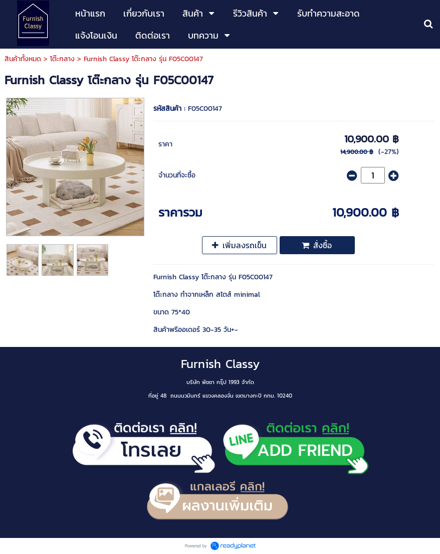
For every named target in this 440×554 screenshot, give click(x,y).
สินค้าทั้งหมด (23, 59)
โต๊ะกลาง (62, 59)
